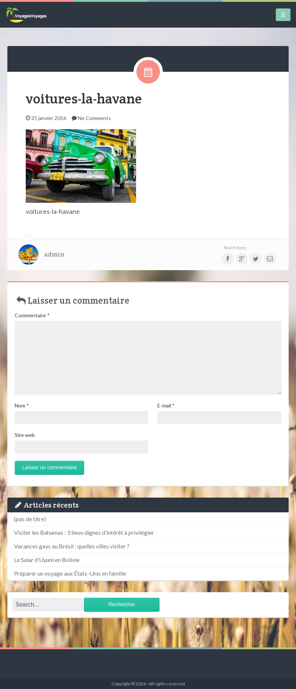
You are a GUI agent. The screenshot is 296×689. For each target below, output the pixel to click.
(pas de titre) (30, 518)
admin (54, 254)
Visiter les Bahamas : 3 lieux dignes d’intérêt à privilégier (84, 532)
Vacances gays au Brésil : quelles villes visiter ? (71, 546)
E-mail (166, 405)
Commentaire (32, 315)
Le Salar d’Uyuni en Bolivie (46, 559)
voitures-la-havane (84, 98)
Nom (22, 405)
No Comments (94, 118)
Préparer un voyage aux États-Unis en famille (70, 573)
